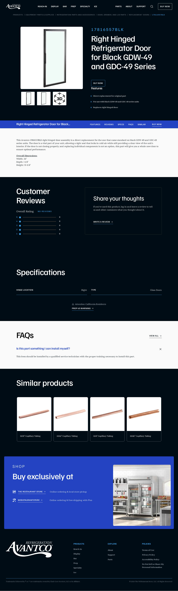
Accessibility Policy (150, 560)
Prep (75, 563)
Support (111, 555)
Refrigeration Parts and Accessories (76, 15)
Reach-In (77, 549)
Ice (74, 573)
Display (76, 554)
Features (95, 125)
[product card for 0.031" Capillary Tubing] (34, 419)
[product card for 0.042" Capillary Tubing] (70, 419)
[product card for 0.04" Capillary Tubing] (107, 419)
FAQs (130, 125)
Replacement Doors (139, 15)
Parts (110, 560)
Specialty (77, 568)
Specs (121, 125)
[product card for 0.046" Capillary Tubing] (144, 419)
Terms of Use (148, 550)
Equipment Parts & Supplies (40, 15)
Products (18, 15)
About (110, 550)
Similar (142, 125)
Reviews (108, 125)
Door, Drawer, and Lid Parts (112, 15)
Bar (75, 559)
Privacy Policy (148, 555)
